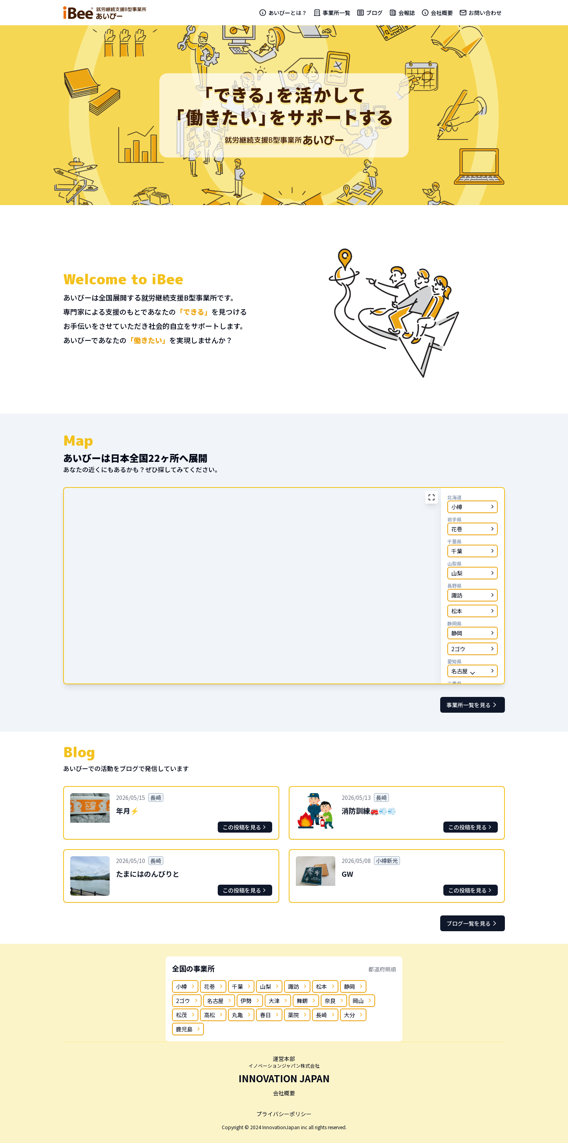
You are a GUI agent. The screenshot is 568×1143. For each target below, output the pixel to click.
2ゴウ (187, 1001)
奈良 (335, 1001)
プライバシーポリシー (284, 1114)
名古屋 (220, 1001)
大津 (279, 1001)
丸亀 (242, 1015)
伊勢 (251, 1001)
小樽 (186, 986)
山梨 (270, 986)
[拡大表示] (431, 497)
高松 (214, 1015)
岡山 (363, 1001)
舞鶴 (307, 1001)
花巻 (214, 986)
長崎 (326, 1015)
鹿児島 (189, 1029)
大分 (354, 1015)
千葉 (242, 986)
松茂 (186, 1015)
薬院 (298, 1015)
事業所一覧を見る (473, 705)
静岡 (354, 986)
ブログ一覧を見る (473, 923)
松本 (326, 986)
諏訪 (298, 986)
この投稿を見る (244, 827)
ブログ (370, 13)
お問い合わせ (480, 13)
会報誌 (402, 13)
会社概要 (437, 13)
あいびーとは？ (283, 13)
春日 (270, 1015)
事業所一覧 (331, 13)
